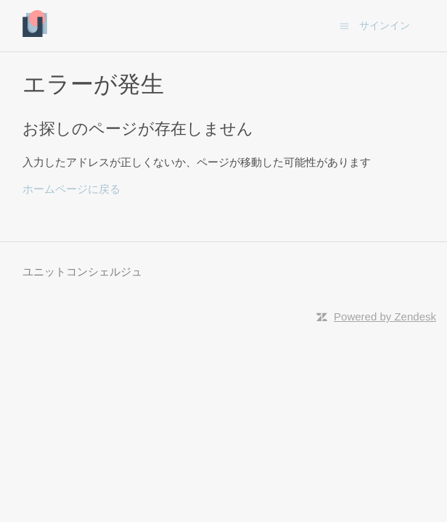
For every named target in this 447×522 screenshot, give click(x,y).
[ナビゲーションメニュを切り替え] (344, 25)
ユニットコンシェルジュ (82, 271)
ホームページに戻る (71, 189)
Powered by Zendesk (385, 316)
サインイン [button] (384, 25)
